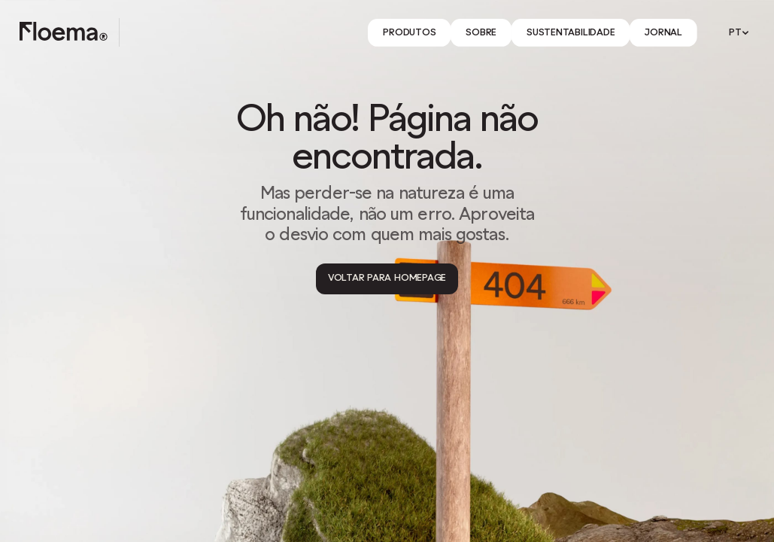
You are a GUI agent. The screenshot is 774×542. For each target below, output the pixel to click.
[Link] (409, 33)
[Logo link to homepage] (64, 32)
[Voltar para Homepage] (387, 278)
